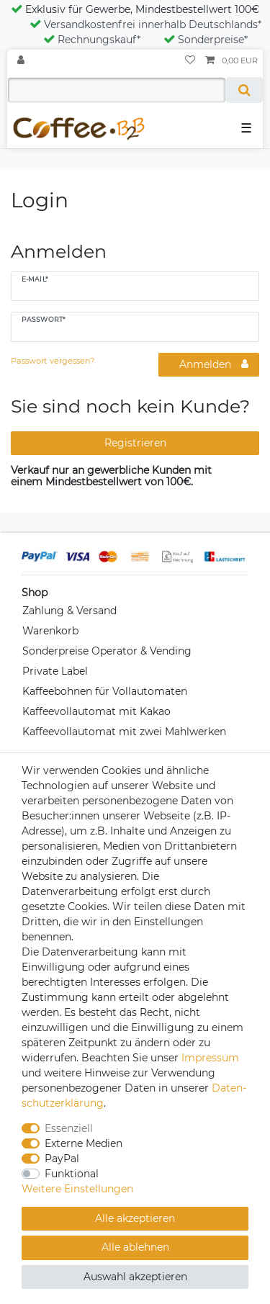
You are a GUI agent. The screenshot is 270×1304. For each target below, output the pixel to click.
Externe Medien (83, 1143)
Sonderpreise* (205, 39)
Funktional (72, 1173)
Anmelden (213, 364)
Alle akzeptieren (135, 1218)
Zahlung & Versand (69, 610)
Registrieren (135, 442)
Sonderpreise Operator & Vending (107, 650)
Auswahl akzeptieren (135, 1276)
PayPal (62, 1158)
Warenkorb (50, 630)
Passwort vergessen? (52, 361)
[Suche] (244, 90)
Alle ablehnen (135, 1247)
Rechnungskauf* (91, 39)
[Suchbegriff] (116, 90)
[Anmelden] (22, 61)
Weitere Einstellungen (77, 1188)
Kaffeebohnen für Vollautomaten (104, 691)
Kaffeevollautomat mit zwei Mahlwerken (124, 731)
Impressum (210, 1057)
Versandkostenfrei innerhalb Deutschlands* (145, 24)
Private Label (55, 671)
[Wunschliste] (190, 61)
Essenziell (69, 1128)
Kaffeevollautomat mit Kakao (96, 711)
